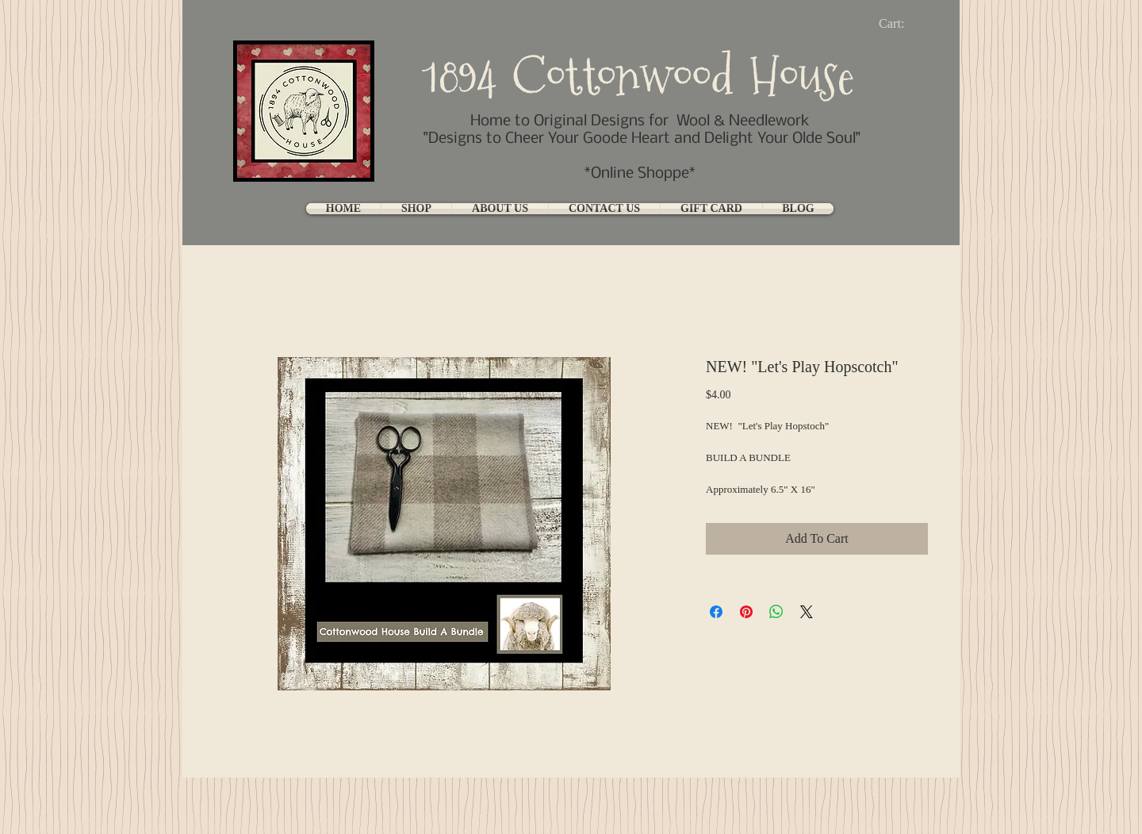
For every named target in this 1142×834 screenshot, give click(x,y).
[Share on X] (806, 611)
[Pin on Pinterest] (746, 611)
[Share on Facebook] (716, 611)
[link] (904, 23)
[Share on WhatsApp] (776, 611)
